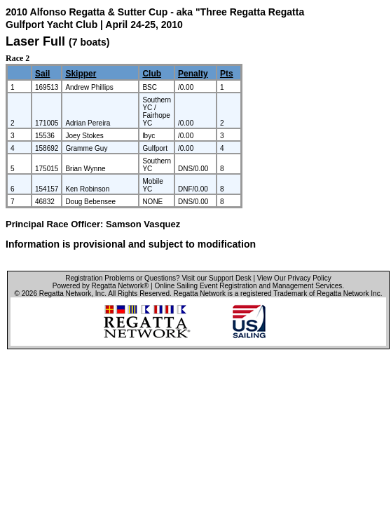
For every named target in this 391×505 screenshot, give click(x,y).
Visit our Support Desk (216, 278)
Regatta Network (65, 293)
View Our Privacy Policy (294, 278)
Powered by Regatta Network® (101, 286)
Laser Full (35, 41)
